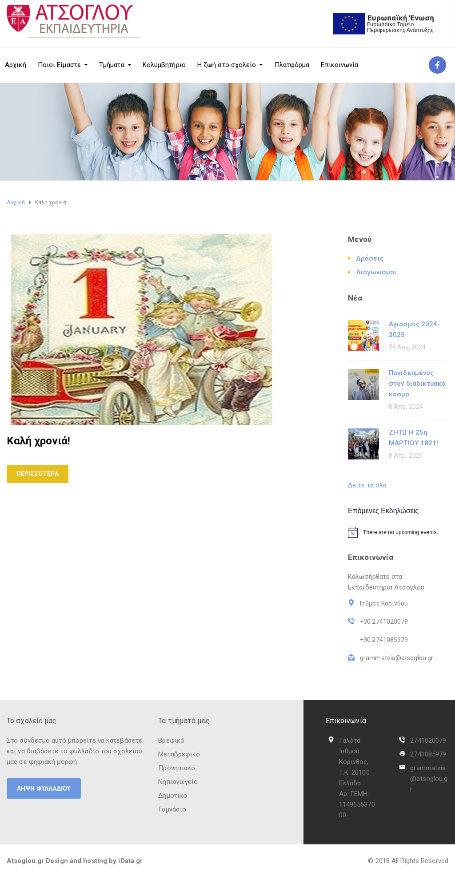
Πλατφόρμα (292, 65)
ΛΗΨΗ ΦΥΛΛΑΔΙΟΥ (44, 788)
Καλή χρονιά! (38, 441)
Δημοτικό (172, 796)
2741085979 (428, 754)
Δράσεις (369, 258)
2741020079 (428, 740)
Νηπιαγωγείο (178, 782)
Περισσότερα (37, 473)
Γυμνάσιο (172, 809)
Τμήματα (111, 65)
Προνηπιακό (176, 768)
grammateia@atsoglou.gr (428, 778)
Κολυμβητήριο (164, 65)
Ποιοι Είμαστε (59, 65)
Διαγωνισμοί (376, 272)
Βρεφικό (171, 740)
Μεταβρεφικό (179, 754)
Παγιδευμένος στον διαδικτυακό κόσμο (417, 383)
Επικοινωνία (339, 65)
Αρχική (15, 65)
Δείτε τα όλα (367, 485)
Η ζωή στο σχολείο (226, 65)
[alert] (398, 532)
